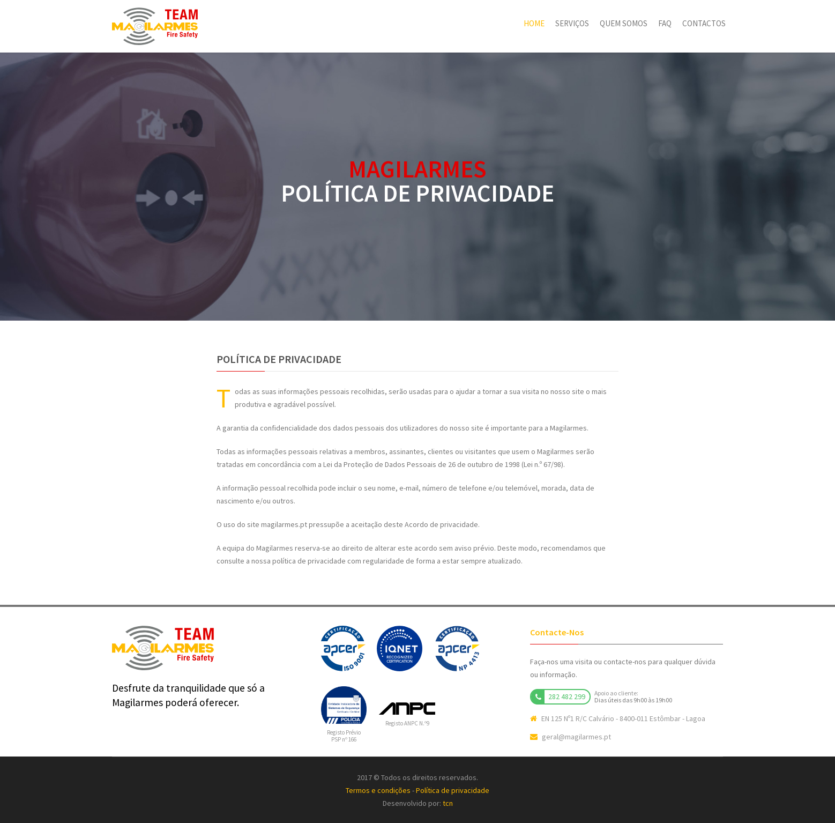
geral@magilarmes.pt (576, 737)
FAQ (665, 23)
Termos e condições (378, 790)
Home (534, 23)
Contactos (704, 23)
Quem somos (623, 23)
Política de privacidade (452, 790)
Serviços (572, 23)
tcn (448, 803)
